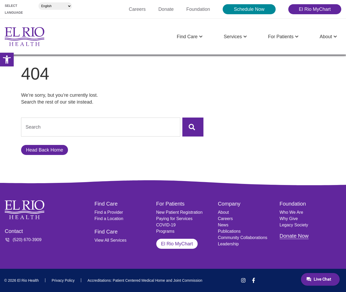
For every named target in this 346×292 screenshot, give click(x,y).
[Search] (192, 127)
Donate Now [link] (294, 236)
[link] (7, 59)
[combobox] (100, 127)
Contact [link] (14, 231)
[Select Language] (55, 6)
